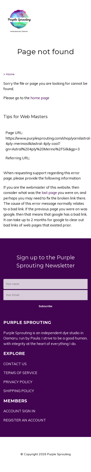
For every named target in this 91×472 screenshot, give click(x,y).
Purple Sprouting (59, 454)
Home (10, 74)
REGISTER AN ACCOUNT (24, 420)
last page (49, 192)
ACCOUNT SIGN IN (19, 411)
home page (39, 98)
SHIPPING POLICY (18, 391)
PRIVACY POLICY (17, 382)
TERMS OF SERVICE (20, 372)
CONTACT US (15, 364)
